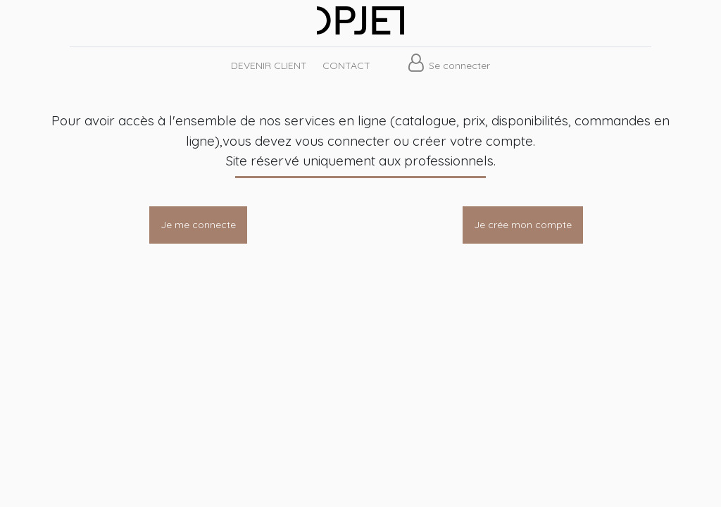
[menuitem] (268, 66)
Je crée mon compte (523, 224)
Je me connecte (198, 224)
